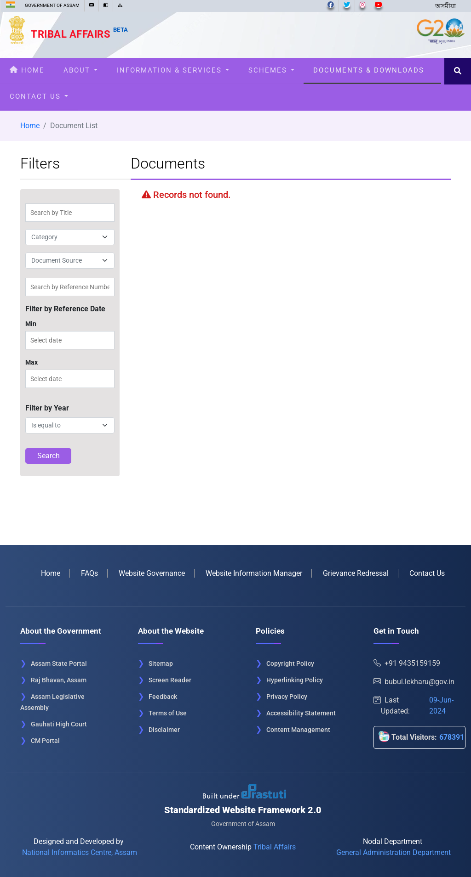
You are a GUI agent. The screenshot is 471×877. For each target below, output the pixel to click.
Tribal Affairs (79, 34)
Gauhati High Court (59, 724)
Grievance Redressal (356, 573)
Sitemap (161, 663)
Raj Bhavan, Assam (58, 680)
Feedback (163, 696)
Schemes (271, 70)
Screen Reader (170, 680)
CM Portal (45, 740)
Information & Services (173, 70)
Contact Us (39, 96)
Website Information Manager (254, 573)
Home (27, 70)
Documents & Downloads (372, 70)
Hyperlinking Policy (294, 680)
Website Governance (152, 573)
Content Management (298, 729)
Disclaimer (164, 729)
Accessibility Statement (301, 713)
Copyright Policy (290, 663)
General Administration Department (393, 852)
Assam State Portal (59, 663)
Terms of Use (168, 713)
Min (30, 323)
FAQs (89, 573)
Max (31, 362)
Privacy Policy (286, 696)
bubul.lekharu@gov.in (413, 681)
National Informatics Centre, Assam (79, 852)
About (80, 70)
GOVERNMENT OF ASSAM (52, 5)
